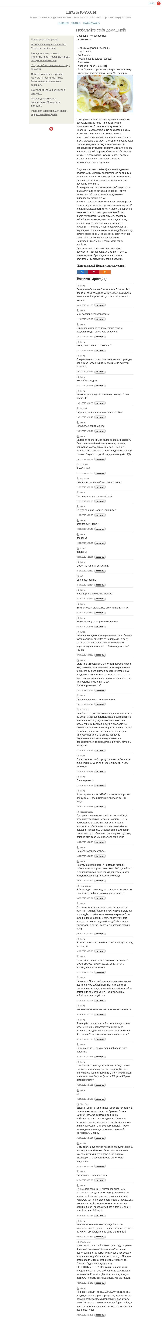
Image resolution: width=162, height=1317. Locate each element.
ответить (100, 305)
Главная (63, 22)
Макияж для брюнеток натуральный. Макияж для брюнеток (45, 102)
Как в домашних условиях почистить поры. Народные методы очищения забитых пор (50, 57)
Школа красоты (81, 12)
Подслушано (91, 22)
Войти (151, 3)
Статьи (75, 22)
